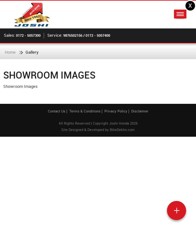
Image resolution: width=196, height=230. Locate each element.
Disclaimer (139, 111)
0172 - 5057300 (28, 35)
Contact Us (56, 111)
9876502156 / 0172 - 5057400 (86, 35)
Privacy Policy (115, 111)
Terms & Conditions (85, 111)
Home (10, 52)
